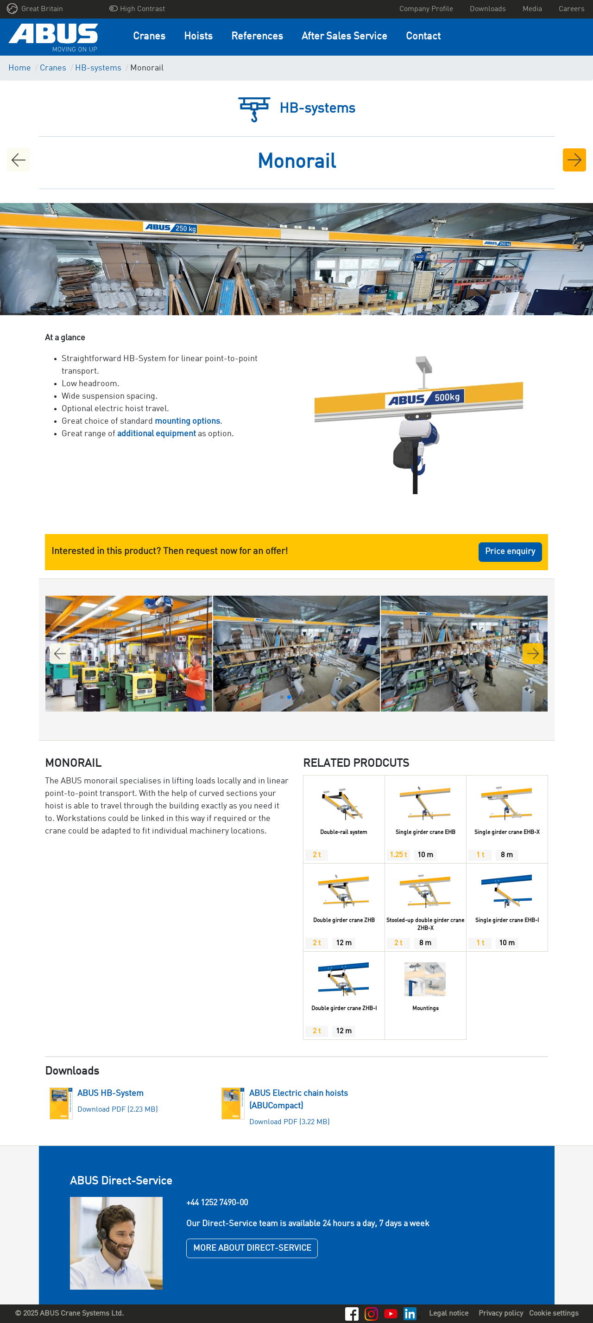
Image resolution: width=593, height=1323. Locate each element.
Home (19, 68)
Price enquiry (510, 551)
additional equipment (156, 434)
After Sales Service (344, 37)
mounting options (187, 421)
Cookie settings (554, 1313)
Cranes (149, 37)
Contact (423, 37)
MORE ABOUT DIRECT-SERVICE (252, 1248)
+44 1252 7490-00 (217, 1203)
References (257, 37)
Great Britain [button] (34, 8)
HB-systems (98, 68)
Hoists (198, 37)
